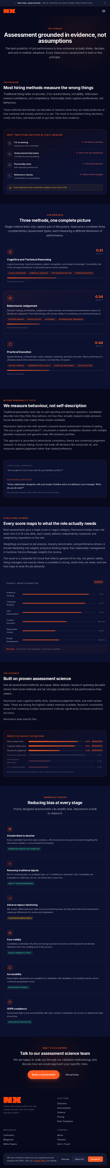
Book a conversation (43, 1074)
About (60, 1135)
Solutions (62, 1103)
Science (61, 1112)
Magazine (8, 1139)
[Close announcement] (105, 3)
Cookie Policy (39, 1160)
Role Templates (65, 1121)
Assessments (64, 1108)
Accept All (95, 1159)
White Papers (10, 1144)
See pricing (71, 1074)
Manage (65, 1159)
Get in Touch (63, 1144)
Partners (61, 1139)
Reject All (79, 1159)
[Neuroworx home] (9, 11)
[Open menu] (104, 11)
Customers (8, 1135)
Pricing (60, 1117)
